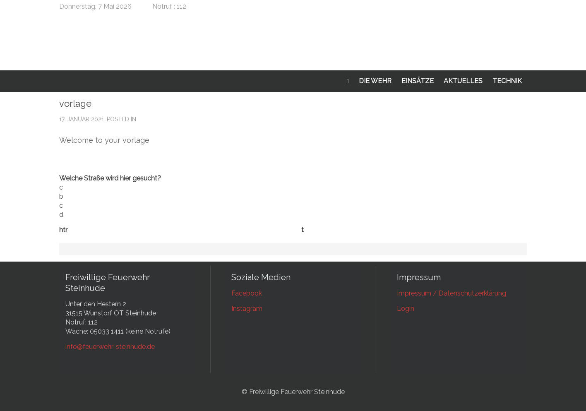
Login (405, 308)
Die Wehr (375, 81)
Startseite (348, 81)
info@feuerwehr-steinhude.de (110, 347)
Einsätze (417, 81)
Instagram (246, 308)
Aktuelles (463, 81)
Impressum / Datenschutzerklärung (451, 293)
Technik (507, 81)
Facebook (246, 293)
